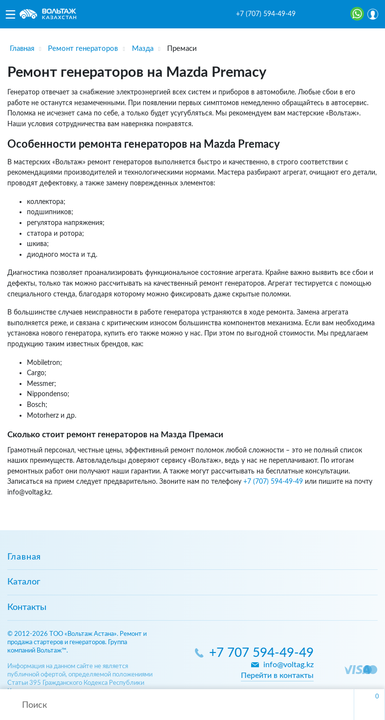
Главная (24, 557)
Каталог (23, 582)
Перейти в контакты (277, 675)
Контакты (26, 607)
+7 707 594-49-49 (261, 653)
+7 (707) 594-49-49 (266, 14)
